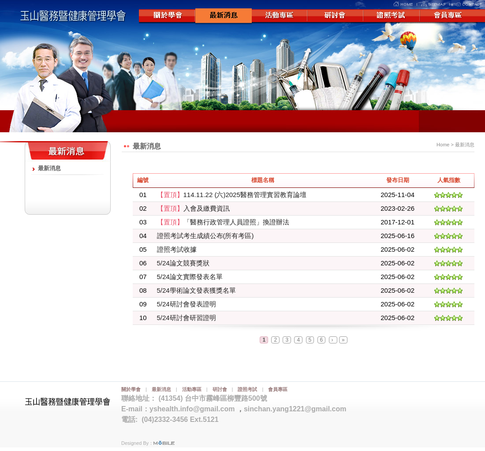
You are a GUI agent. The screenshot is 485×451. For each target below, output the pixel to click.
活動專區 (280, 16)
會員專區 (449, 16)
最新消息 (223, 16)
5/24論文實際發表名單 (190, 276)
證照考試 (393, 16)
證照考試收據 (177, 249)
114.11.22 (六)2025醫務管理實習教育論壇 (231, 194)
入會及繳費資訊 (193, 208)
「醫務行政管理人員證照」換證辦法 (223, 222)
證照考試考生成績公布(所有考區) (205, 235)
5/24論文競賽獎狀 (183, 263)
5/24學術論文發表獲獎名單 (196, 290)
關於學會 (167, 16)
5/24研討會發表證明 (186, 304)
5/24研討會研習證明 (186, 317)
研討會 (336, 16)
